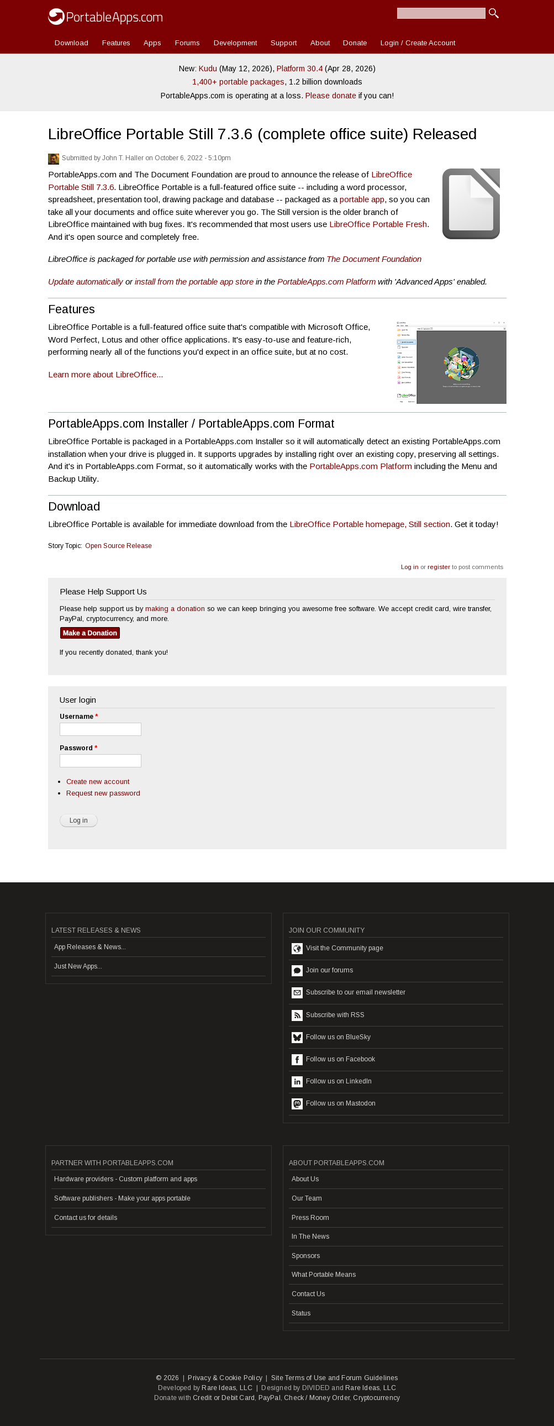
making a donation (175, 608)
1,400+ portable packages (238, 81)
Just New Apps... (78, 966)
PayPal (269, 1398)
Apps (152, 43)
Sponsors (306, 1256)
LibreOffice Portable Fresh (378, 224)
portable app (362, 199)
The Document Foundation (373, 259)
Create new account (97, 781)
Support (284, 43)
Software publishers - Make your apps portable (122, 1198)
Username (79, 716)
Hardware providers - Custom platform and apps (125, 1179)
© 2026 (167, 1378)
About (320, 43)
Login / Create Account (418, 43)
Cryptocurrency (376, 1398)
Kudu (208, 68)
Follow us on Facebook (333, 1059)
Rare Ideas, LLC (227, 1388)
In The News (310, 1236)
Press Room (310, 1218)
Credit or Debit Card (224, 1398)
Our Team (307, 1198)
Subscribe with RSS (328, 1015)
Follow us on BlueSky (331, 1037)
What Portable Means (324, 1274)
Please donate (330, 95)
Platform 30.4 (300, 68)
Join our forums (322, 970)
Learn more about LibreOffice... (105, 374)
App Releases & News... (90, 947)
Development (235, 43)
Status (301, 1313)
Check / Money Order (317, 1398)
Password (78, 748)
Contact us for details (85, 1218)
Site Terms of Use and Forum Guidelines (334, 1378)
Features (116, 43)
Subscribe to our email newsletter (348, 992)
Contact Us (308, 1294)
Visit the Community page (337, 948)
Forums (187, 43)
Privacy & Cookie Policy (225, 1378)
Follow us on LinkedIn (332, 1081)
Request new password (103, 793)
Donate (355, 43)
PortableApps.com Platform (326, 281)
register (439, 567)
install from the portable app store (194, 281)
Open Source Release (118, 546)
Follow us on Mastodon (334, 1103)
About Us (305, 1179)
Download (71, 43)
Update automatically (85, 281)
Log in (410, 567)
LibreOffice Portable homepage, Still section (369, 524)
